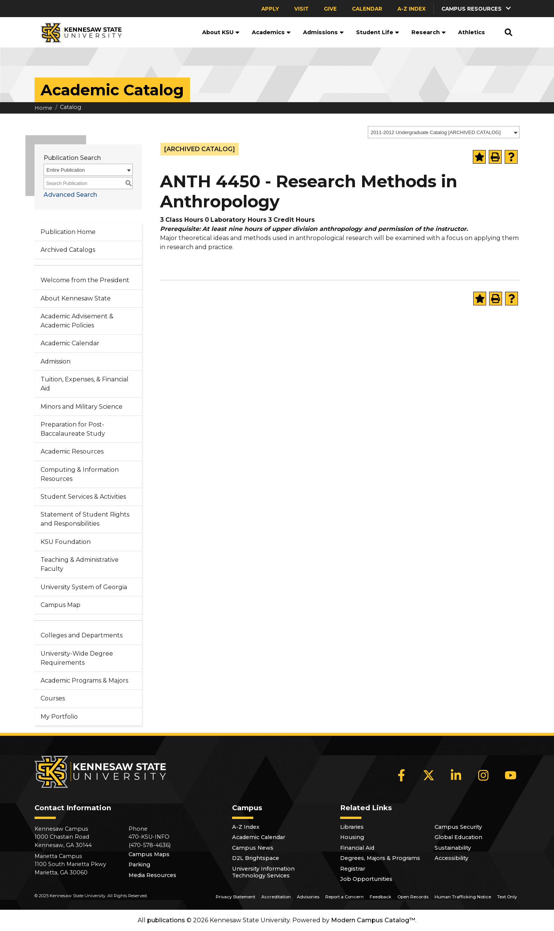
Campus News (252, 847)
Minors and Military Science (81, 406)
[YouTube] (511, 775)
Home (43, 107)
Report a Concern (344, 896)
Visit (301, 9)
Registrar (352, 868)
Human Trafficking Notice (463, 896)
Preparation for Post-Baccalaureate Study (73, 429)
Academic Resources (72, 451)
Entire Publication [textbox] (66, 170)
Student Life (377, 32)
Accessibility (451, 858)
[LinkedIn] (456, 775)
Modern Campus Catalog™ (373, 920)
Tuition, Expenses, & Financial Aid (85, 384)
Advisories (308, 896)
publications (166, 920)
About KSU (221, 32)
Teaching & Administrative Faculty (80, 564)
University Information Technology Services (263, 872)
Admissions (323, 32)
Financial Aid (357, 847)
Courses (53, 698)
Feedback (380, 896)
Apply (270, 9)
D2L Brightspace (255, 858)
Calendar (367, 9)
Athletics (471, 32)
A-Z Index (411, 9)
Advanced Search (70, 194)
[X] (429, 775)
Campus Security (458, 827)
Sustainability (453, 847)
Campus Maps (149, 854)
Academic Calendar (70, 343)
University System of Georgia (84, 587)
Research (428, 32)
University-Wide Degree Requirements (77, 658)
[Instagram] (483, 775)
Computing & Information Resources (80, 474)
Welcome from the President (85, 280)
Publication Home (68, 232)
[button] (476, 8)
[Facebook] (401, 775)
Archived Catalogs (68, 249)
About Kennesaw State (76, 298)
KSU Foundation (66, 541)
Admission (56, 361)
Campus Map (60, 605)
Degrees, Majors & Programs (380, 858)
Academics (271, 32)
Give (330, 9)
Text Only (507, 896)
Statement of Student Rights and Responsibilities (85, 519)
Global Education (458, 837)
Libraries (352, 827)
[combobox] (443, 132)
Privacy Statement (235, 896)
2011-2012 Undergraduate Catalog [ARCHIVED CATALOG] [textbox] (436, 132)
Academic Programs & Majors (84, 680)
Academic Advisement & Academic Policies (77, 321)
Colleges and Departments (81, 635)
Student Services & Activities (83, 496)
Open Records (412, 896)
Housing (352, 837)
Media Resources (152, 875)
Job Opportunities (366, 879)
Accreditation (276, 896)
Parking (139, 864)
